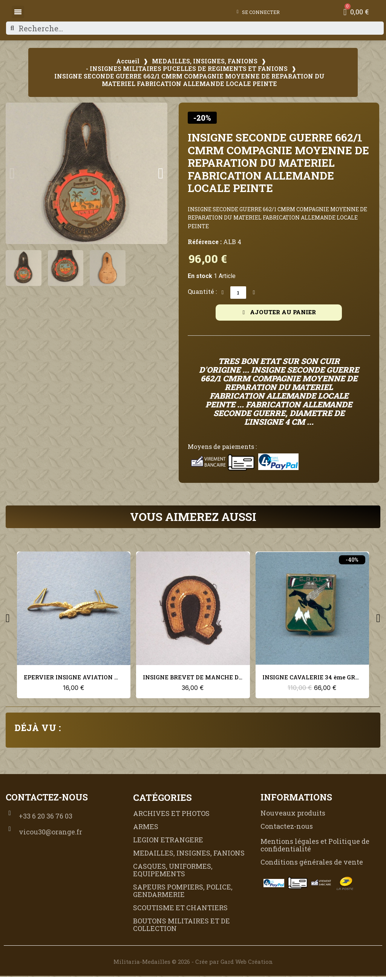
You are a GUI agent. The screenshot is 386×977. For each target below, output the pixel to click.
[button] (12, 173)
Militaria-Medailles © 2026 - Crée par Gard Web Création (193, 962)
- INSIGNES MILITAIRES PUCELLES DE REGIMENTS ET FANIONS (187, 68)
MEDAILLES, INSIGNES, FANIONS (204, 61)
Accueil (127, 61)
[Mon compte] (255, 12)
